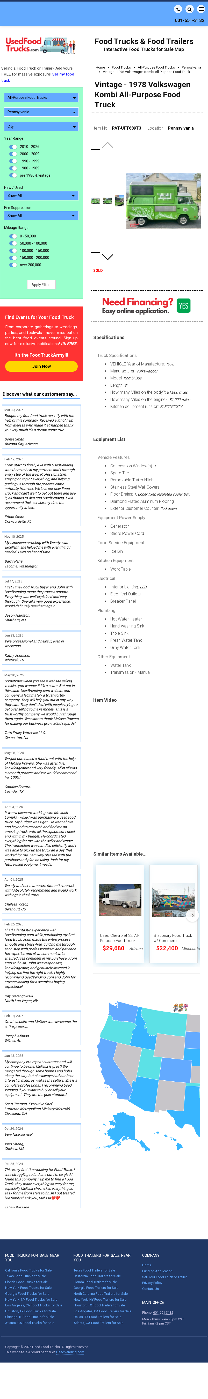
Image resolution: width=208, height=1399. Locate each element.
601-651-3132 (163, 1284)
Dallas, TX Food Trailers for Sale (97, 1288)
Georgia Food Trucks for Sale (27, 1265)
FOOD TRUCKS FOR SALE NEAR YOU (32, 1229)
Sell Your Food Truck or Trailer (164, 1248)
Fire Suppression (17, 208)
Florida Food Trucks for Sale (26, 1253)
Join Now (41, 366)
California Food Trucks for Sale (28, 1242)
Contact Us (150, 1260)
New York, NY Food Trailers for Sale (100, 1271)
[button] (107, 257)
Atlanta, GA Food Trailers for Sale (98, 1294)
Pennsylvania (42, 112)
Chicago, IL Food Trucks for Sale (29, 1288)
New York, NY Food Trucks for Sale (31, 1271)
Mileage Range (16, 228)
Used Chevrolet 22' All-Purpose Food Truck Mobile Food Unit (119, 940)
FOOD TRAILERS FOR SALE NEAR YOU (102, 1229)
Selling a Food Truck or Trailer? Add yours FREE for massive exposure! (37, 74)
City (42, 126)
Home (146, 1237)
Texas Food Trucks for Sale (25, 1248)
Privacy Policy (152, 1254)
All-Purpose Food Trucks (42, 97)
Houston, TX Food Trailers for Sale (99, 1277)
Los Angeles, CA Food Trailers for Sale (102, 1282)
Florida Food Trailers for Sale (95, 1253)
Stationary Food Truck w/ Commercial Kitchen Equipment (173, 940)
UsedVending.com (70, 1323)
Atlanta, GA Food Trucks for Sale (29, 1294)
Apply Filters (42, 285)
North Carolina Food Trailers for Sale (101, 1265)
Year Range (13, 138)
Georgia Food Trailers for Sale (96, 1259)
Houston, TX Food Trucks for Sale (30, 1282)
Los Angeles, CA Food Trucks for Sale (33, 1277)
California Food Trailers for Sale (97, 1248)
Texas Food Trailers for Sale (94, 1242)
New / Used (13, 187)
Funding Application (157, 1242)
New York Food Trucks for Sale (28, 1259)
